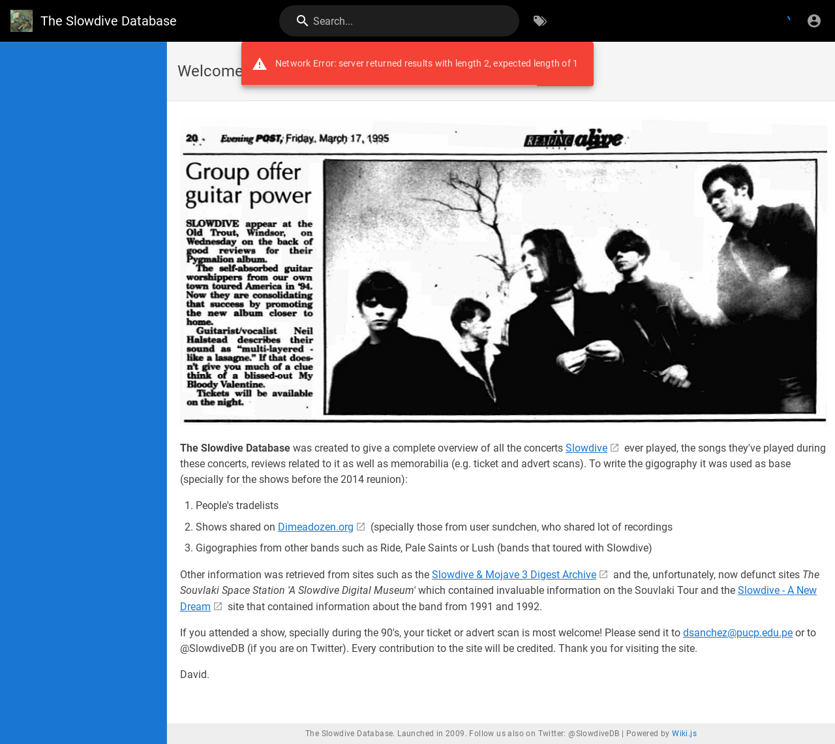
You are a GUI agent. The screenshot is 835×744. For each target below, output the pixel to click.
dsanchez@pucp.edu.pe (738, 633)
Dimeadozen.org (316, 527)
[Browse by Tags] (540, 21)
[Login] (814, 21)
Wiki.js (684, 733)
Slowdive (586, 448)
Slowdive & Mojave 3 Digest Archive (514, 574)
